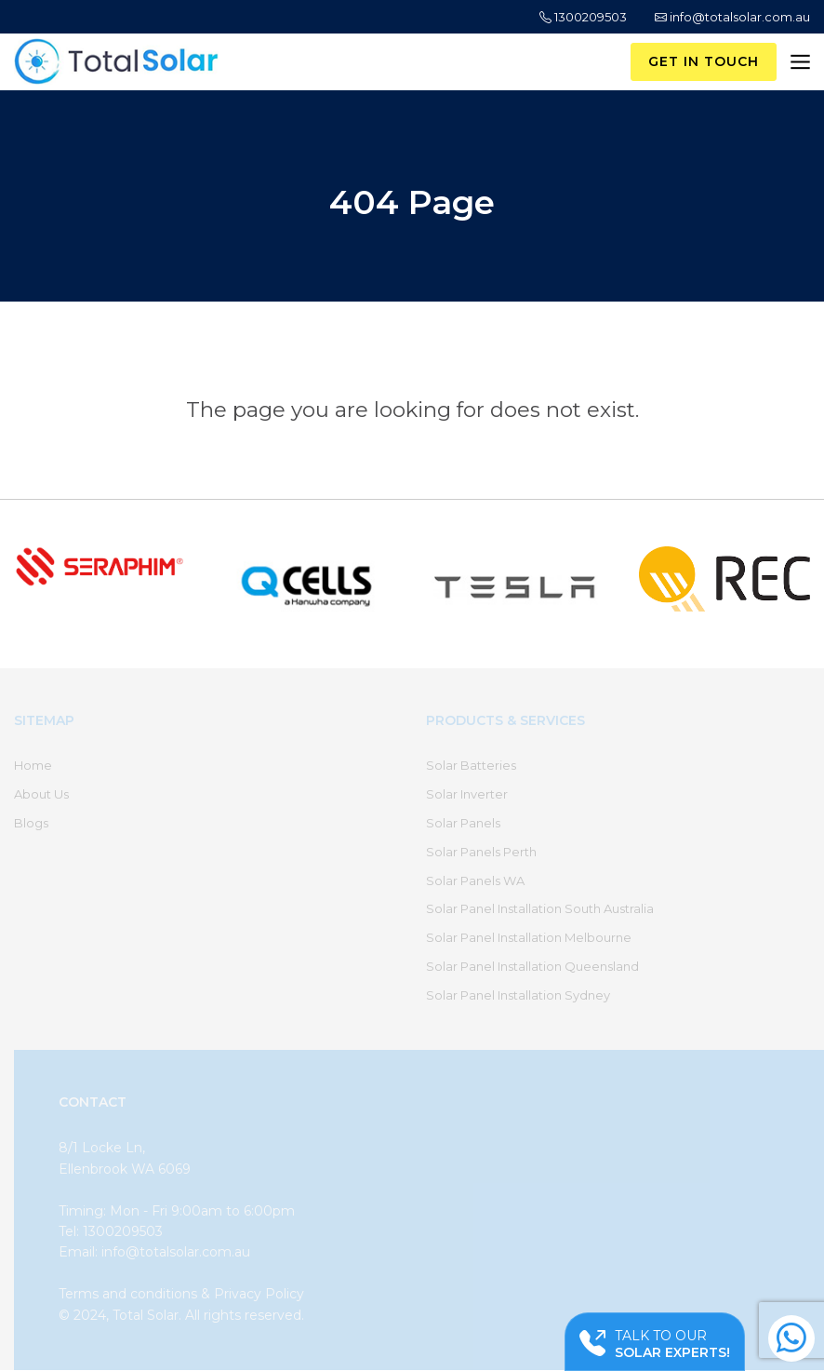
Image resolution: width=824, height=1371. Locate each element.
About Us (41, 793)
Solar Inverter (467, 793)
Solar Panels (463, 822)
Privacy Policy (259, 1293)
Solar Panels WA (475, 880)
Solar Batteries (471, 765)
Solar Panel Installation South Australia (540, 908)
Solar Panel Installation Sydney (518, 995)
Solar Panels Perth (481, 851)
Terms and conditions (128, 1293)
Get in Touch (703, 61)
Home (33, 765)
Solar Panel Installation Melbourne (528, 937)
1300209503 (583, 16)
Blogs (31, 822)
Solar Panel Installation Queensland (532, 966)
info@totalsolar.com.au (732, 16)
